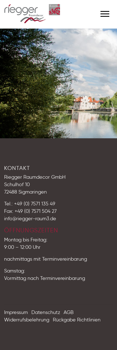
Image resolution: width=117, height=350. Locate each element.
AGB (69, 312)
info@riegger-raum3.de (30, 219)
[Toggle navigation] (105, 13)
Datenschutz (45, 312)
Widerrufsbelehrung (26, 320)
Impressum (16, 312)
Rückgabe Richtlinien (76, 320)
